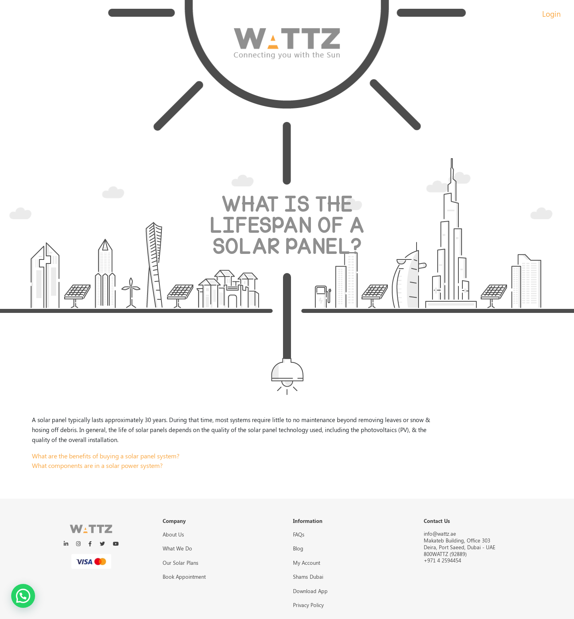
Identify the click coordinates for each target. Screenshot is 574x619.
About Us (173, 534)
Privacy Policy (308, 604)
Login (551, 13)
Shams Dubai (308, 576)
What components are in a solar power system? (97, 465)
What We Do (177, 548)
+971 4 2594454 (442, 560)
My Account (306, 562)
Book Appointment (184, 576)
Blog (298, 548)
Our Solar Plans (181, 562)
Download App (310, 591)
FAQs (299, 534)
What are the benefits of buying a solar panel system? (105, 456)
